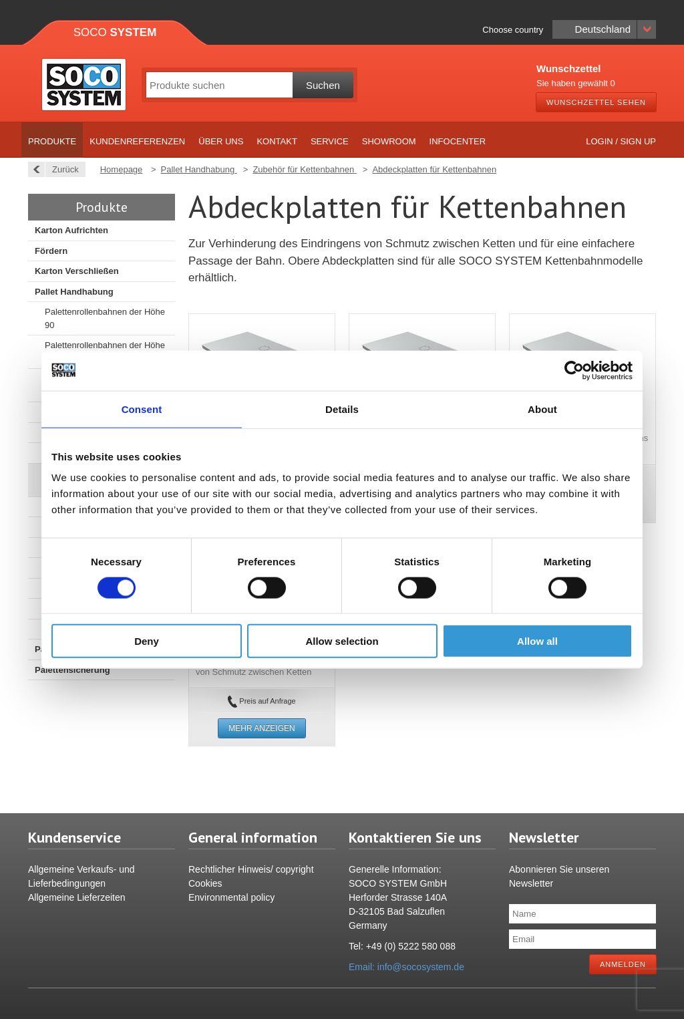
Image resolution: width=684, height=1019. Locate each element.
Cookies (205, 883)
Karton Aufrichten (71, 230)
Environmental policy (231, 897)
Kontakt (276, 141)
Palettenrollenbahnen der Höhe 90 (105, 318)
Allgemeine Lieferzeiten (77, 897)
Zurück (62, 169)
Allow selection (341, 641)
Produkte (52, 141)
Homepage (121, 169)
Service (330, 141)
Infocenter (458, 141)
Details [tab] (342, 408)
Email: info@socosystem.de (406, 967)
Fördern (51, 251)
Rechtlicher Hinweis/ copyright (251, 869)
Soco (115, 32)
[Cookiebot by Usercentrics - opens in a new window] (574, 370)
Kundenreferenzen (137, 141)
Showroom (389, 141)
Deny (146, 641)
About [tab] (542, 408)
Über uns (220, 141)
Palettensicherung (72, 670)
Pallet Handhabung (74, 292)
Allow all (537, 641)
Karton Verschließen (77, 271)
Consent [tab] (142, 408)
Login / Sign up (621, 141)
